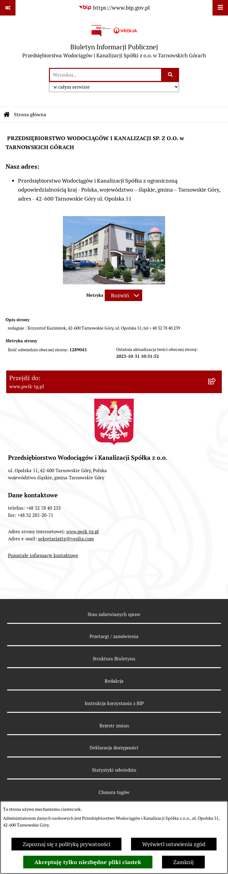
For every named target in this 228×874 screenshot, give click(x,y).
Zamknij (183, 862)
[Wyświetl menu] (220, 8)
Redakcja (114, 681)
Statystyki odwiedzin (114, 770)
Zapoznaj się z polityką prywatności (66, 844)
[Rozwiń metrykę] (123, 295)
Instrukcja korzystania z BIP (114, 703)
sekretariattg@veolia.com (66, 539)
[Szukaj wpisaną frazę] (170, 75)
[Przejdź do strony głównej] (114, 41)
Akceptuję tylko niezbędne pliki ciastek (87, 862)
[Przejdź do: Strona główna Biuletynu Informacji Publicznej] (6, 115)
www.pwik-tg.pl (82, 532)
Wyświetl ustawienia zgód (173, 844)
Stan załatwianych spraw (114, 614)
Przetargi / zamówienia (114, 636)
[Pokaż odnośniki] (7, 8)
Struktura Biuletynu (114, 659)
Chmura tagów (114, 792)
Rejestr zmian (114, 726)
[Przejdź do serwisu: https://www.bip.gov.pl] (114, 7)
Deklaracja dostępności (114, 748)
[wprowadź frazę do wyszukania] (105, 75)
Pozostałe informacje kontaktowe (43, 555)
